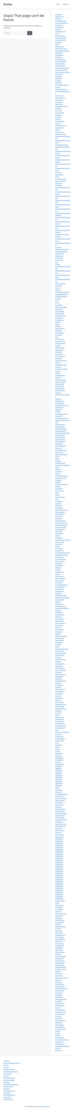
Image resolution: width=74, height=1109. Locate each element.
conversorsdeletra (61, 813)
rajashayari (59, 471)
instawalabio (59, 717)
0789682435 (59, 843)
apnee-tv (58, 29)
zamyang (6, 1076)
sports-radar (59, 452)
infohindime (59, 548)
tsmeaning (58, 973)
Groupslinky (59, 1042)
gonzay (57, 1033)
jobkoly (57, 536)
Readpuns (58, 410)
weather (58, 486)
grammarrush (60, 668)
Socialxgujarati (60, 689)
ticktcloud (58, 83)
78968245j (58, 781)
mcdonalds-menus (61, 49)
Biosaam (58, 610)
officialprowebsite (61, 89)
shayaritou (58, 544)
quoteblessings (60, 587)
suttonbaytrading (9, 1095)
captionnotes (59, 254)
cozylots (58, 373)
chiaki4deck (59, 948)
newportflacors (8, 1086)
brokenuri (6, 1082)
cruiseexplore (59, 333)
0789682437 (59, 847)
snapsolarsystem (61, 527)
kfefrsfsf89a (59, 760)
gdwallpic (58, 980)
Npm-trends (59, 132)
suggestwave (59, 984)
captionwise (59, 533)
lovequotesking (60, 521)
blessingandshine (61, 999)
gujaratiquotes (60, 724)
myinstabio (59, 516)
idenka (57, 459)
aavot (57, 730)
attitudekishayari (60, 967)
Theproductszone (61, 523)
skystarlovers (59, 991)
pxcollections (59, 551)
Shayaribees (59, 604)
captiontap (58, 1023)
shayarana (58, 57)
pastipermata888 (61, 307)
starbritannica (60, 561)
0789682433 (59, 839)
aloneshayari (59, 27)
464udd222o (59, 758)
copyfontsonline (60, 1012)
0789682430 (59, 854)
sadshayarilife (59, 1044)
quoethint (58, 756)
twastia (57, 546)
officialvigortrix (60, 98)
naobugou (58, 183)
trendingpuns (59, 1025)
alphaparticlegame (61, 454)
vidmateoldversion (61, 484)
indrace (57, 264)
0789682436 (59, 845)
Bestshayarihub (60, 606)
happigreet (59, 53)
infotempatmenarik (61, 476)
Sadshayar (58, 593)
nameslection (59, 113)
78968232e (58, 771)
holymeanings (60, 815)
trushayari (58, 672)
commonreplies (60, 181)
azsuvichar (58, 518)
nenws (57, 495)
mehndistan (59, 950)
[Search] (29, 33)
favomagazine (60, 961)
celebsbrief (59, 352)
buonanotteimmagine (62, 553)
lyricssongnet (59, 922)
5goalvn (6, 1065)
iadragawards (59, 572)
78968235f (58, 773)
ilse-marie (58, 172)
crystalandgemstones (10, 1072)
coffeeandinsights (61, 70)
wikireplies (58, 14)
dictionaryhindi (60, 31)
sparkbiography (60, 659)
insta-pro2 (58, 734)
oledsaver (58, 807)
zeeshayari (58, 918)
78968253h (59, 777)
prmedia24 (58, 501)
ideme (57, 177)
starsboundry (59, 576)
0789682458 (59, 890)
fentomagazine (60, 36)
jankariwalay (59, 557)
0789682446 (59, 865)
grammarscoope (60, 824)
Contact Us (66, 4)
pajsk (57, 337)
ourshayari (58, 790)
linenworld (58, 563)
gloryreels (58, 331)
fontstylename (60, 728)
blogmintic (58, 745)
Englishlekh (59, 612)
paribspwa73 (59, 96)
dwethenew (59, 104)
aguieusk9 (58, 76)
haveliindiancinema (61, 145)
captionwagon (60, 348)
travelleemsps (60, 965)
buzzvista (58, 645)
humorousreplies (61, 179)
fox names (58, 335)
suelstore (58, 299)
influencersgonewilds (62, 598)
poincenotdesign (9, 1080)
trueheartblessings (61, 988)
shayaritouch (59, 805)
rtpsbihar (58, 19)
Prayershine (59, 260)
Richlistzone (59, 318)
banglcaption (59, 702)
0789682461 (59, 897)
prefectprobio (59, 313)
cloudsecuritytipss (61, 820)
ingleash (58, 346)
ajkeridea (58, 711)
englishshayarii (60, 809)
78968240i (58, 779)
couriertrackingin (61, 798)
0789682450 (59, 873)
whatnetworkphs (61, 38)
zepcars (57, 574)
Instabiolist (59, 632)
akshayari (58, 924)
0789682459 (59, 892)
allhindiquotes (60, 427)
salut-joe (6, 1067)
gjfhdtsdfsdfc (59, 764)
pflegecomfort (8, 1099)
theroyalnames (60, 623)
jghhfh (57, 788)
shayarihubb (59, 741)
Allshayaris (58, 617)
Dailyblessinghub (61, 595)
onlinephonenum (9, 1091)
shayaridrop (59, 909)
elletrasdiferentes (61, 636)
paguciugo (6, 1093)
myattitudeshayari (61, 794)
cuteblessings (59, 591)
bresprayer (58, 642)
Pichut (57, 903)
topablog (58, 504)
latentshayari (59, 401)
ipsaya (57, 647)
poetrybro (58, 657)
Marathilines (59, 258)
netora (57, 457)
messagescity (59, 830)
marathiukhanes (60, 681)
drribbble (58, 108)
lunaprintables (60, 818)
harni (57, 499)
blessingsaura (59, 1005)
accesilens (58, 247)
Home (57, 4)
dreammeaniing (60, 1029)
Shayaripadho (59, 403)
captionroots (59, 905)
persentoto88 (59, 384)
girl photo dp (59, 491)
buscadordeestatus (61, 23)
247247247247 (60, 901)
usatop (57, 747)
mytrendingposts (61, 61)
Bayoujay (58, 117)
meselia (57, 87)
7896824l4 (58, 786)
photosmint (59, 25)
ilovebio (57, 751)
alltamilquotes (60, 952)
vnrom (57, 34)
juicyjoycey (58, 931)
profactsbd (58, 531)
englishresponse (60, 969)
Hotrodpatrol (59, 128)
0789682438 (59, 850)
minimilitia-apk (60, 463)
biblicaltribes (59, 175)
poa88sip (58, 81)
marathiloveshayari (61, 414)
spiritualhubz (59, 46)
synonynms (59, 976)
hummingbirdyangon (62, 292)
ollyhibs (57, 363)
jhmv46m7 (58, 766)
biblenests (58, 982)
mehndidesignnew (61, 585)
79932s (57, 130)
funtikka (58, 482)
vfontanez (58, 111)
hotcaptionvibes (60, 653)
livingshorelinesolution (11, 1084)
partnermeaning (60, 670)
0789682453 (59, 879)
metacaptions (59, 1003)
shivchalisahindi (60, 40)
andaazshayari (60, 328)
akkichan (58, 378)
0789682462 (59, 899)
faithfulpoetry (59, 719)
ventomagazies (60, 578)
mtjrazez (58, 290)
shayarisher (59, 698)
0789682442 (59, 858)
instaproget (59, 444)
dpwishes (58, 700)
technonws (58, 506)
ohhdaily (58, 568)
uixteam (58, 393)
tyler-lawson (7, 1074)
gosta (57, 493)
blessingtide (59, 837)
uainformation (60, 497)
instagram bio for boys (62, 540)
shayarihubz (59, 997)
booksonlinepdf (60, 446)
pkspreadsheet (60, 390)
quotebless (59, 753)
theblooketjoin (60, 435)
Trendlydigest (59, 121)
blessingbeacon (60, 826)
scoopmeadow (60, 986)
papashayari (59, 55)
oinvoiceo (6, 1089)
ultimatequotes (60, 529)
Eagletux (58, 119)
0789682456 (59, 886)
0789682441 (59, 856)
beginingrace (59, 655)
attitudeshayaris (60, 431)
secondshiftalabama (62, 85)
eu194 (57, 303)
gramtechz (58, 1050)
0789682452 (59, 877)
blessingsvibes (60, 64)
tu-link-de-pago (60, 356)
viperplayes (59, 666)
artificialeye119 (60, 66)
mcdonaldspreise (61, 478)
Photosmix (58, 583)
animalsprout (59, 619)
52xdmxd (58, 399)
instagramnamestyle (62, 1040)
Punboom (58, 833)
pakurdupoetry (60, 512)
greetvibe (58, 683)
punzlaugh (58, 1018)
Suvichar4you (59, 937)
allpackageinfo (60, 442)
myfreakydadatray (61, 252)
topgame (58, 461)
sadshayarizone (60, 674)
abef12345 (58, 286)
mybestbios (59, 916)
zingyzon (58, 911)
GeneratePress (45, 1106)
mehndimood (59, 1038)
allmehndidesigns (61, 429)
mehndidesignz (60, 375)
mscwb (57, 44)
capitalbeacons (60, 935)
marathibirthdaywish (62, 608)
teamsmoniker (60, 341)
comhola (6, 1061)
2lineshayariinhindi (61, 978)
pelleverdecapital (9, 1069)
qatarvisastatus (60, 440)
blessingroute (59, 640)
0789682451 (59, 875)
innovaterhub (59, 339)
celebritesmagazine (61, 649)
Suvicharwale (59, 600)
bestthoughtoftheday (62, 433)
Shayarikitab (59, 589)
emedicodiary (59, 514)
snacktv (57, 570)
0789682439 (59, 852)
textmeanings (59, 835)
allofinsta (58, 469)
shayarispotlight (60, 956)
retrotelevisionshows (62, 234)
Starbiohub (59, 822)
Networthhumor (60, 316)
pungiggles (59, 907)
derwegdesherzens (61, 106)
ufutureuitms (59, 944)
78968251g (59, 775)
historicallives (59, 580)
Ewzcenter (58, 115)
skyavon (58, 1008)
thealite (57, 1031)
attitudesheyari (60, 939)
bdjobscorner (59, 388)
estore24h (58, 185)
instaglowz (58, 995)
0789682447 (59, 867)
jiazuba (57, 288)
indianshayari (59, 638)
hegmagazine (59, 963)
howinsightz (59, 958)
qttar (56, 262)
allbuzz (57, 324)
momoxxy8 (7, 1097)
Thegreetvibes (60, 615)
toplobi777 (58, 78)
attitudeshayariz (60, 704)
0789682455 (59, 884)
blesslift (57, 634)
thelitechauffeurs (61, 709)
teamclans (58, 448)
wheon (57, 715)
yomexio (58, 696)
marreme (58, 367)
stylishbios (58, 679)
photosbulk (59, 489)
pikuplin (58, 971)
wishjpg (57, 474)
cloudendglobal (60, 284)
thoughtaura (59, 796)
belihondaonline (60, 382)
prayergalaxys (60, 1014)
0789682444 (59, 862)
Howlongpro (59, 407)
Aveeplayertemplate (62, 405)
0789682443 (59, 860)
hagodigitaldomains (62, 249)
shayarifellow (59, 706)
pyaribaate (58, 792)
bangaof (58, 237)
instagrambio (59, 311)
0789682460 (59, 894)
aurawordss (59, 993)
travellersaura (59, 946)
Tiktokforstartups (61, 125)
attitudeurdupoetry (61, 418)
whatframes (59, 565)
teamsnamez (59, 651)
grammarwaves (60, 343)
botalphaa (58, 42)
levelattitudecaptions (62, 51)
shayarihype (59, 625)
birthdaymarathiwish (62, 732)
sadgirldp (58, 480)
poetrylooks (59, 933)
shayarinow (59, 309)
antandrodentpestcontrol (11, 1063)
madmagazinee (60, 926)
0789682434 (59, 841)
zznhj (57, 301)
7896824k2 (58, 783)
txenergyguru (59, 386)
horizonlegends (60, 559)
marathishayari (60, 1010)
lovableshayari (60, 811)
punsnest (58, 1016)
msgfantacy (59, 694)
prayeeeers (59, 1001)
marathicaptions (60, 726)
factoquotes (59, 685)
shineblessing (59, 320)
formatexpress (60, 437)
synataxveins (59, 621)
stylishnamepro (60, 59)
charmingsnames (61, 914)
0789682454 (59, 882)
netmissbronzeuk (61, 360)
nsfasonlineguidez (61, 525)
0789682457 (59, 888)
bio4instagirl (59, 721)
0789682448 (59, 869)
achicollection (59, 920)
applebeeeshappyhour (62, 465)
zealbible (58, 662)
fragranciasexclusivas (62, 68)
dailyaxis (58, 322)
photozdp (58, 713)
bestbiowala (59, 677)
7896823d (58, 768)
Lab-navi (58, 123)
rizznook (58, 954)
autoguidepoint (60, 1020)
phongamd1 (59, 354)
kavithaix (58, 687)
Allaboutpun (59, 256)
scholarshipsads (60, 21)
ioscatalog (58, 305)
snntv (57, 743)
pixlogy (57, 412)
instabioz (58, 326)
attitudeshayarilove (61, 555)
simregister (59, 538)
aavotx (57, 467)
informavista (59, 630)
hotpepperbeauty (9, 1078)
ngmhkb (58, 762)
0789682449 (59, 871)
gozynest (58, 627)
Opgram (58, 602)
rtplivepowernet (60, 380)
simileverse (59, 941)
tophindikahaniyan (61, 510)
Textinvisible (59, 692)
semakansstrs (59, 1027)
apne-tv (57, 749)
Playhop (58, 1035)
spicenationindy (60, 134)
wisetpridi (58, 358)
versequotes (59, 350)
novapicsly (58, 828)
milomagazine (60, 664)
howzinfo (58, 929)
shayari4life (59, 416)
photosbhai (59, 508)
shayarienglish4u (61, 450)
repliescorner (59, 17)
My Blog (7, 4)
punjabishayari (60, 425)
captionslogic (59, 542)
